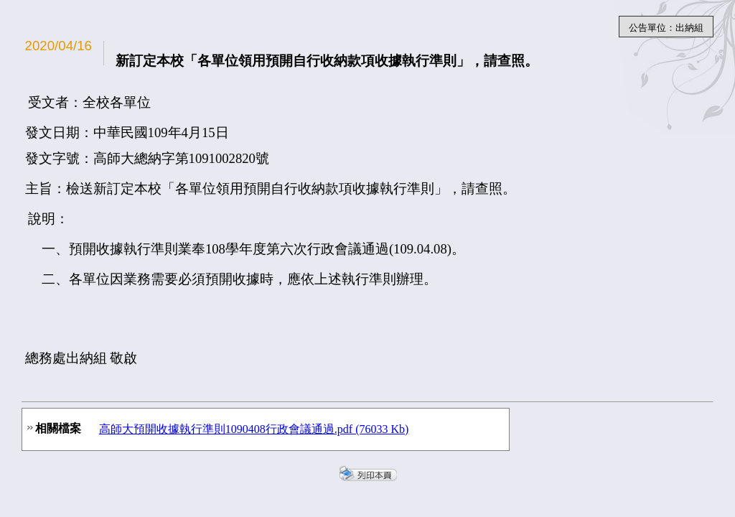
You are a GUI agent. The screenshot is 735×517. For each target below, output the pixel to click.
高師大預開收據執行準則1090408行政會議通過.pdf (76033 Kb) (254, 429)
